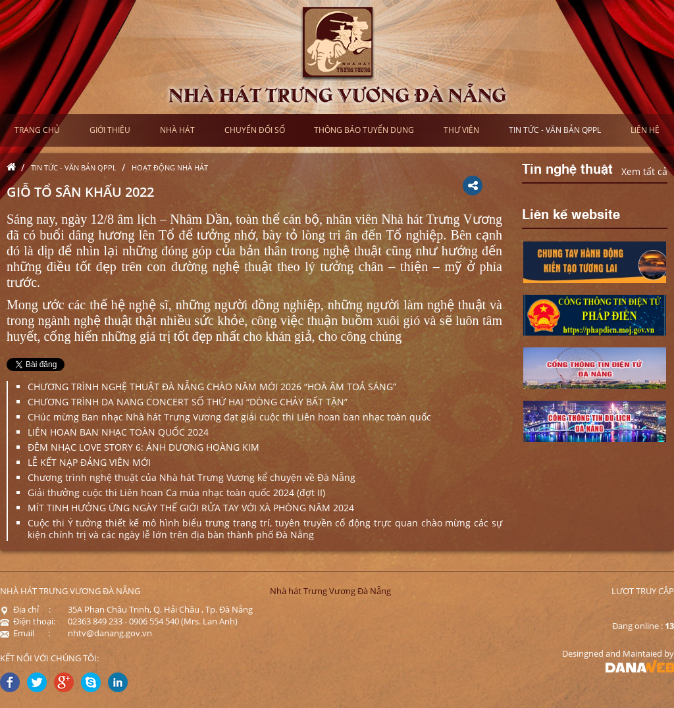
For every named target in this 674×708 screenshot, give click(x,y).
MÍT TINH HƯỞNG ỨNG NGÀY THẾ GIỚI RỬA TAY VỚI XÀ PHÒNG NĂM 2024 (191, 507)
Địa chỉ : (25, 609)
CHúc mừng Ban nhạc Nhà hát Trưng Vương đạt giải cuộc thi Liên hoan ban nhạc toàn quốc (229, 417)
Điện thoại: (27, 621)
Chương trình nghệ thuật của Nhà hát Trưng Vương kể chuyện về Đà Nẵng (191, 477)
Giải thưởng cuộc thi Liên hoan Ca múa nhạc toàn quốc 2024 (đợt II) (176, 492)
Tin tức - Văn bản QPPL (74, 167)
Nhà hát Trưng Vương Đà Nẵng (330, 591)
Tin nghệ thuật (567, 168)
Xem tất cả (644, 171)
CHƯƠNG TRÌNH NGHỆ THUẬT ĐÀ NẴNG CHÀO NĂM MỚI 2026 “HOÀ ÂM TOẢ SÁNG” (212, 386)
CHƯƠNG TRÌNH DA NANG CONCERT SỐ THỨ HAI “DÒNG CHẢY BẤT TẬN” (188, 401)
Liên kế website (571, 213)
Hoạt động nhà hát (170, 167)
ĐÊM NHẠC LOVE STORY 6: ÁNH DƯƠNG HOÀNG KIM (143, 447)
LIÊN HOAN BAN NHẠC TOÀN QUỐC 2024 (118, 432)
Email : (25, 633)
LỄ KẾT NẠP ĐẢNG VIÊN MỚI (89, 462)
